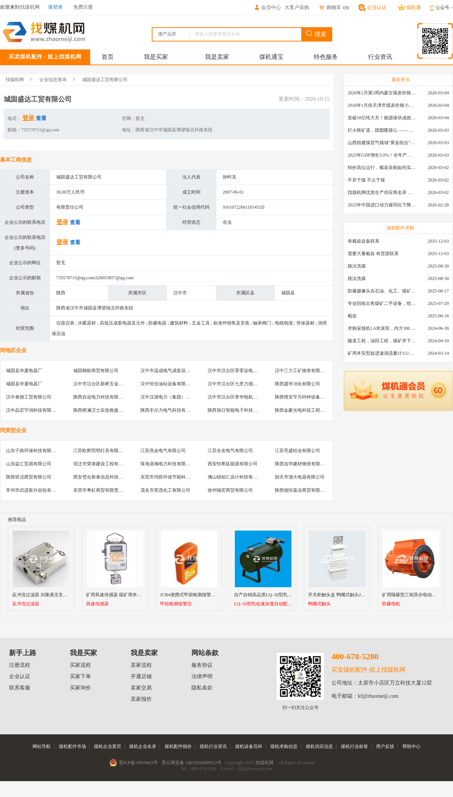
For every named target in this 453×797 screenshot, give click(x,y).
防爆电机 (391, 604)
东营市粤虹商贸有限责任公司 (102, 490)
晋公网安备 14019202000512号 (192, 762)
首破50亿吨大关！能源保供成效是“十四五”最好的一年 (382, 117)
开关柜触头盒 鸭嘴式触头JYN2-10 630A (347, 594)
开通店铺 (141, 676)
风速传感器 (97, 604)
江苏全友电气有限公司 (230, 450)
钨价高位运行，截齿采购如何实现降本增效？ (382, 167)
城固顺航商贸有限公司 (96, 370)
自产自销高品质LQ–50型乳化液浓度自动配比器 (281, 594)
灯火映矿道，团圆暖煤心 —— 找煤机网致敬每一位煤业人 (382, 130)
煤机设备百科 (248, 746)
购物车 (330, 7)
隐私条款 (202, 688)
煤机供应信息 (319, 746)
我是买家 (156, 57)
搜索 (316, 33)
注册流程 (19, 665)
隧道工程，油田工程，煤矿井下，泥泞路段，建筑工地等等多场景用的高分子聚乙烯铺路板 (382, 340)
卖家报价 (141, 699)
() (346, 7)
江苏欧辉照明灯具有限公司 (100, 450)
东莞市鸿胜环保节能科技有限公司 (174, 477)
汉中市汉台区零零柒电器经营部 (239, 370)
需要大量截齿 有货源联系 (373, 253)
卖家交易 (141, 688)
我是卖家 (217, 57)
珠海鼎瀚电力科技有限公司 (167, 463)
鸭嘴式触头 (319, 604)
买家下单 (80, 676)
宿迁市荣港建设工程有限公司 (102, 463)
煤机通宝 (271, 57)
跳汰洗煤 (357, 266)
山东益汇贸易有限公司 (28, 463)
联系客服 (19, 688)
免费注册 (83, 7)
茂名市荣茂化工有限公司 (165, 490)
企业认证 (19, 676)
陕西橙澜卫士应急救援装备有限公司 (109, 410)
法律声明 (202, 676)
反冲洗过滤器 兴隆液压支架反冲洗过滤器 (53, 594)
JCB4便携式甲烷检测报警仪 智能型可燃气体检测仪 (211, 594)
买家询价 (80, 688)
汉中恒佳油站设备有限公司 (167, 383)
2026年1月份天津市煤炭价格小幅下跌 (382, 105)
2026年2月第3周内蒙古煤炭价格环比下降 (382, 92)
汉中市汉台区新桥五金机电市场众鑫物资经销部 (120, 383)
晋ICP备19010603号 (138, 762)
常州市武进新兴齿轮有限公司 (35, 490)
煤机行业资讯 (213, 746)
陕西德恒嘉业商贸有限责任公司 (306, 490)
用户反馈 (385, 746)
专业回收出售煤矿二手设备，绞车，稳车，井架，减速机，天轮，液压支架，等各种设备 (382, 303)
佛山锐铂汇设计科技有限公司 (237, 477)
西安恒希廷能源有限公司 (232, 463)
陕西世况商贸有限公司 (28, 477)
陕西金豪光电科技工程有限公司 (306, 410)
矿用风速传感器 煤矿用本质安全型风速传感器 (132, 594)
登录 (28, 118)
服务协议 (202, 665)
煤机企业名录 (142, 746)
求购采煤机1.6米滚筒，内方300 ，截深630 (382, 328)
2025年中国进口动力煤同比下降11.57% (382, 205)
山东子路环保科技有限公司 (33, 450)
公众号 (444, 7)
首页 (108, 57)
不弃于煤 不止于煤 (366, 180)
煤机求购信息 (283, 746)
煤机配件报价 (178, 746)
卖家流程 (141, 665)
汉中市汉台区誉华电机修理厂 (237, 397)
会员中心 (267, 7)
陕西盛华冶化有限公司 (297, 383)
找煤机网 (15, 79)
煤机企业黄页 (107, 746)
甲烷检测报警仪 (176, 604)
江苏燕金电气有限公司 (163, 450)
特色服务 (326, 57)
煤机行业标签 (354, 746)
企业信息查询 (52, 79)
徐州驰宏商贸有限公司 (230, 490)
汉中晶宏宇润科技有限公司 (33, 410)
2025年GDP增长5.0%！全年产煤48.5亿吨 (382, 155)
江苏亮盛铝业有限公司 (297, 450)
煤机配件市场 (72, 746)
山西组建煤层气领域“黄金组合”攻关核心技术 (382, 142)
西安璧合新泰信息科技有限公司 (105, 477)
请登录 (55, 7)
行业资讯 (380, 57)
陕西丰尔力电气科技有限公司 (169, 410)
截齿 (352, 315)
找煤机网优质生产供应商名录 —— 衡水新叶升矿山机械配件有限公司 (382, 192)
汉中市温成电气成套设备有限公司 (174, 370)
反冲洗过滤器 (25, 604)
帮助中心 (411, 746)
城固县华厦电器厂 (24, 370)
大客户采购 (297, 7)
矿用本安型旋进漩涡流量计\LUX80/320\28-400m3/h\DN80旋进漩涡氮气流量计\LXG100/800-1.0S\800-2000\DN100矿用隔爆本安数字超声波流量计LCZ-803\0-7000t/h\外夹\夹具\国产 (382, 353)
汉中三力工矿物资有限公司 (302, 370)
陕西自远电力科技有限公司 (100, 397)
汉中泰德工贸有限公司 (28, 397)
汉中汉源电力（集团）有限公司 (172, 397)
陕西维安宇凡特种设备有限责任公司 (311, 397)
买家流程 (80, 665)
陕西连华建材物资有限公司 (302, 463)
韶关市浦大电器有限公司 (300, 477)
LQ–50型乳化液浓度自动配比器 (263, 604)
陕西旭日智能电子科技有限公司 (239, 410)
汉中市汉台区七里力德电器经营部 (242, 383)
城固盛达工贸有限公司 (105, 79)
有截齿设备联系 (363, 241)
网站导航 (41, 746)
